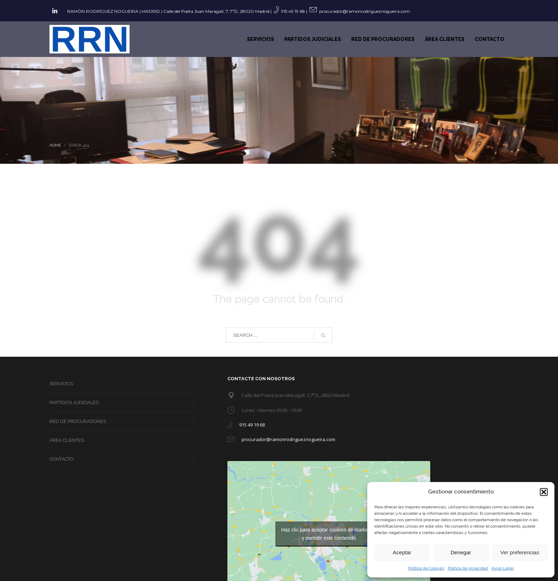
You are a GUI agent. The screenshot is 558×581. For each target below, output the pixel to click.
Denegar (461, 552)
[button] (543, 492)
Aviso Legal (502, 568)
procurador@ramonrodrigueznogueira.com (364, 11)
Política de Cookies (426, 568)
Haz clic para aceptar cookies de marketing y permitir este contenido (329, 534)
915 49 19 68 (293, 11)
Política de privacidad (468, 568)
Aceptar (402, 552)
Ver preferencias (519, 552)
